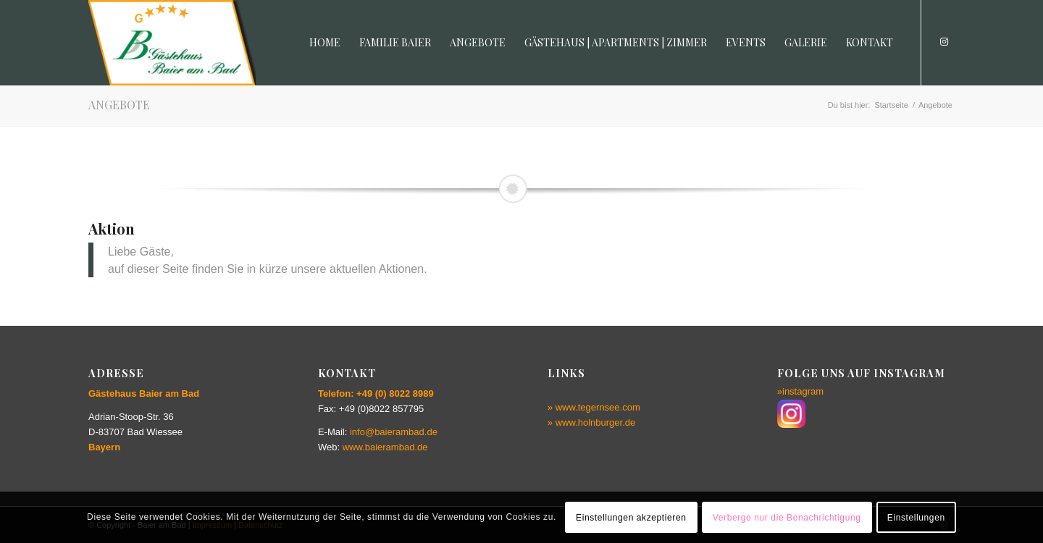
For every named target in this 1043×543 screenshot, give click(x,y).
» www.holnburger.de (591, 422)
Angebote (119, 104)
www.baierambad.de (385, 447)
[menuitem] (325, 42)
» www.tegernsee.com (594, 407)
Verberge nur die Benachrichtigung (787, 518)
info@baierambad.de (393, 431)
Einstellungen (916, 518)
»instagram (800, 391)
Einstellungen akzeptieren (631, 518)
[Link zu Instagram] (944, 42)
